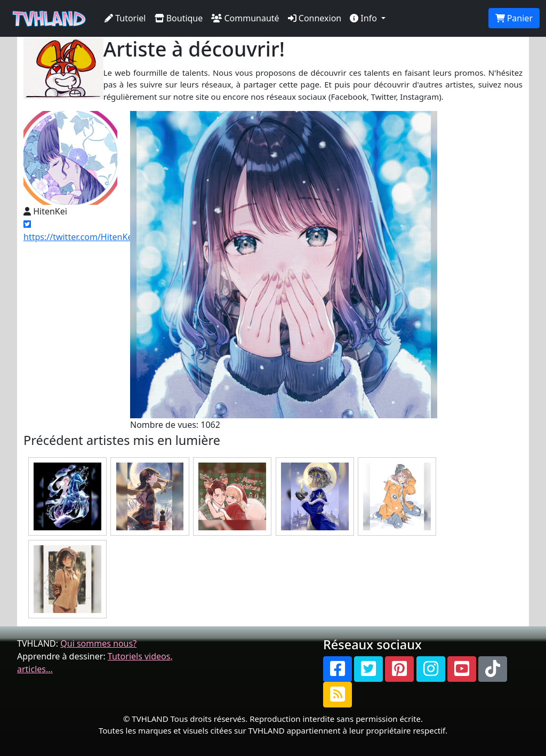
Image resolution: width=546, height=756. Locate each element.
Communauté (245, 18)
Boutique (179, 18)
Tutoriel (125, 18)
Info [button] (364, 18)
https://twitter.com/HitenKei (79, 231)
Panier (514, 18)
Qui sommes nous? (98, 643)
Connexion (315, 18)
